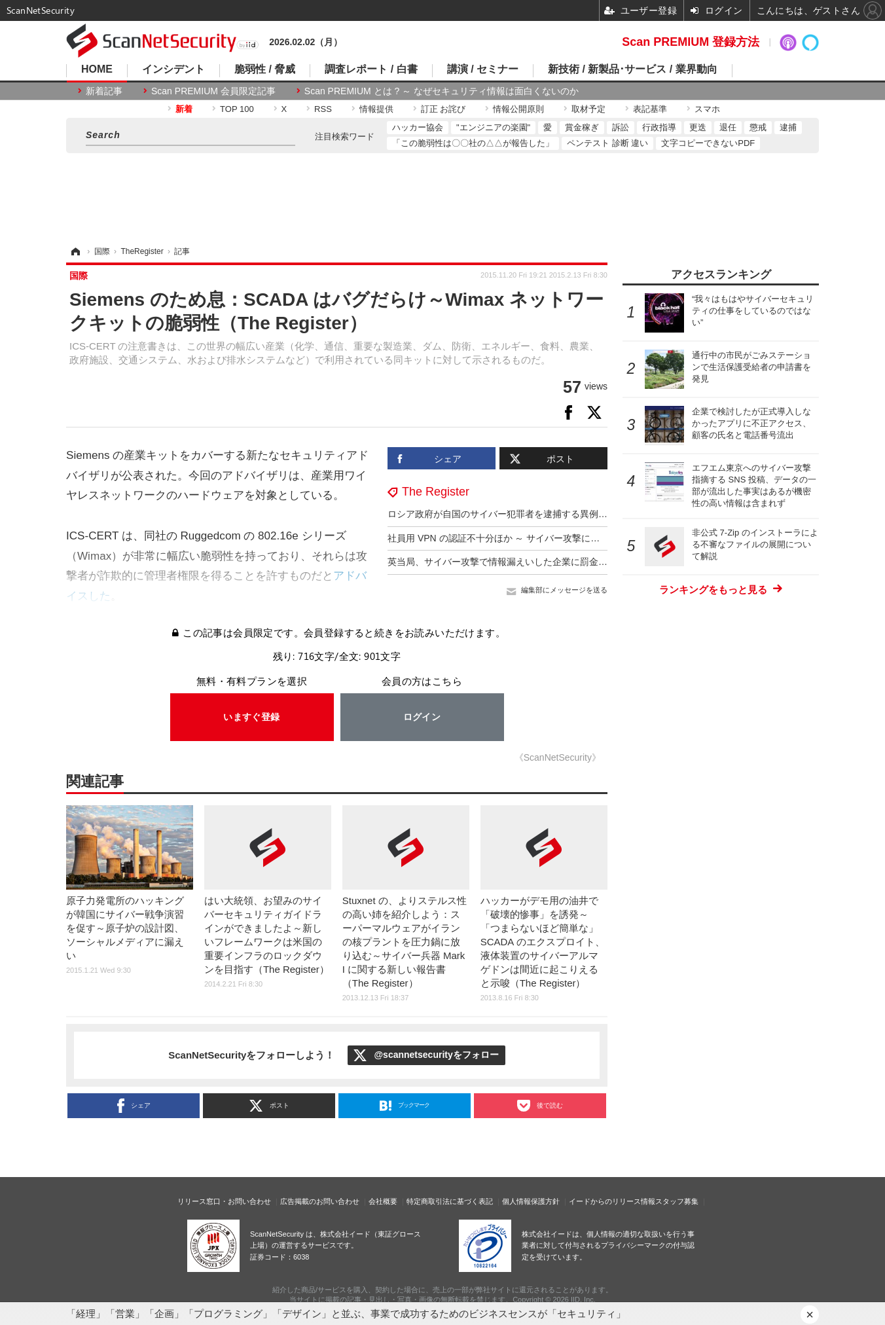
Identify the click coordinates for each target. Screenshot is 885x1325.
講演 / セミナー (482, 69)
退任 (727, 127)
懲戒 (758, 127)
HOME (97, 69)
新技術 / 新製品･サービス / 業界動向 (632, 69)
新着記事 (104, 91)
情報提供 (376, 109)
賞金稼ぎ (582, 127)
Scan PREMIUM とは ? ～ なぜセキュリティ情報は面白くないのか (441, 91)
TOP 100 (237, 109)
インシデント (173, 69)
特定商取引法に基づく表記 (449, 1201)
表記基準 (650, 109)
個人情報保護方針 (531, 1201)
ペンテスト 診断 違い (607, 143)
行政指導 (659, 127)
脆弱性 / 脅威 (264, 69)
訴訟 (620, 127)
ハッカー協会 (417, 127)
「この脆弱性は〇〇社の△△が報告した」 (473, 143)
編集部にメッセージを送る (564, 590)
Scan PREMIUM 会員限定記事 (213, 91)
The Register (435, 491)
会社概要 (383, 1201)
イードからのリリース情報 (612, 1201)
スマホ (707, 109)
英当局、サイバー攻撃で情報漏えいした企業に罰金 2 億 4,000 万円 (526, 561)
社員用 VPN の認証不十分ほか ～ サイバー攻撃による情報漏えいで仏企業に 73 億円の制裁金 (579, 538)
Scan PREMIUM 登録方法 (690, 41)
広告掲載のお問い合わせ (319, 1201)
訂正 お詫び (443, 109)
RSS (323, 109)
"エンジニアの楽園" (493, 127)
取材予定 (588, 109)
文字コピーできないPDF (708, 143)
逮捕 (788, 127)
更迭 (697, 127)
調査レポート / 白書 (371, 69)
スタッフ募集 (676, 1201)
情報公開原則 (518, 109)
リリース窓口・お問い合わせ (224, 1201)
